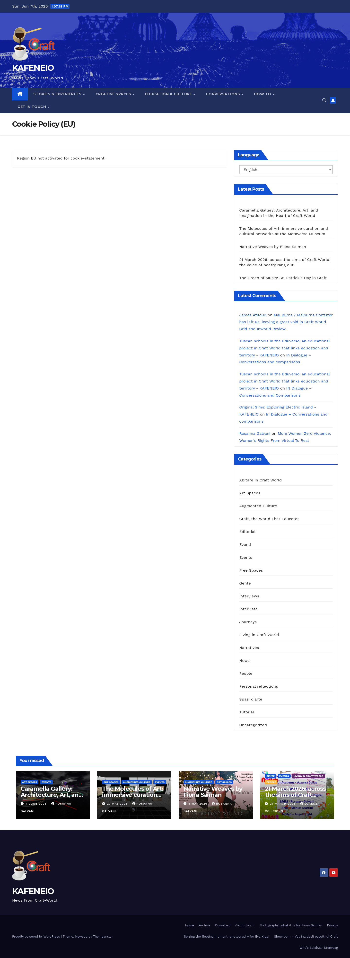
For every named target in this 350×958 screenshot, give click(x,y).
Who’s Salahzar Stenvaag (318, 947)
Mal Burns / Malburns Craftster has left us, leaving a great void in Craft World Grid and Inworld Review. (285, 322)
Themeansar (102, 936)
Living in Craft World (259, 634)
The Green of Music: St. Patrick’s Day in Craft (283, 277)
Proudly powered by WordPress (36, 936)
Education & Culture (169, 94)
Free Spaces (251, 570)
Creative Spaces (114, 94)
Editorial (247, 531)
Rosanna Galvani (254, 433)
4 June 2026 (37, 803)
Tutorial (246, 712)
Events (245, 557)
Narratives (249, 647)
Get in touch (32, 107)
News (244, 660)
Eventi (245, 544)
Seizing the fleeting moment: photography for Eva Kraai (226, 936)
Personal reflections (258, 686)
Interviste (248, 609)
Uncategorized (253, 725)
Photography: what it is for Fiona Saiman (290, 925)
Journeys (248, 622)
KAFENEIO (33, 68)
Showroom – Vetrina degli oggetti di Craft (306, 936)
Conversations (223, 94)
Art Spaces (249, 493)
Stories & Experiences (58, 94)
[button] (324, 100)
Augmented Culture (258, 506)
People (245, 673)
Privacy (332, 925)
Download (222, 925)
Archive (204, 925)
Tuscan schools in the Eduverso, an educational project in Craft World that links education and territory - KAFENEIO (284, 348)
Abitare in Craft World (260, 480)
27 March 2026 (283, 803)
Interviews (249, 596)
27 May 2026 (118, 803)
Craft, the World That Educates (269, 518)
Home (189, 925)
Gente (245, 583)
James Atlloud (252, 315)
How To (263, 94)
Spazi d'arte (250, 699)
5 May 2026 (198, 803)
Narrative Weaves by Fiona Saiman (272, 246)
